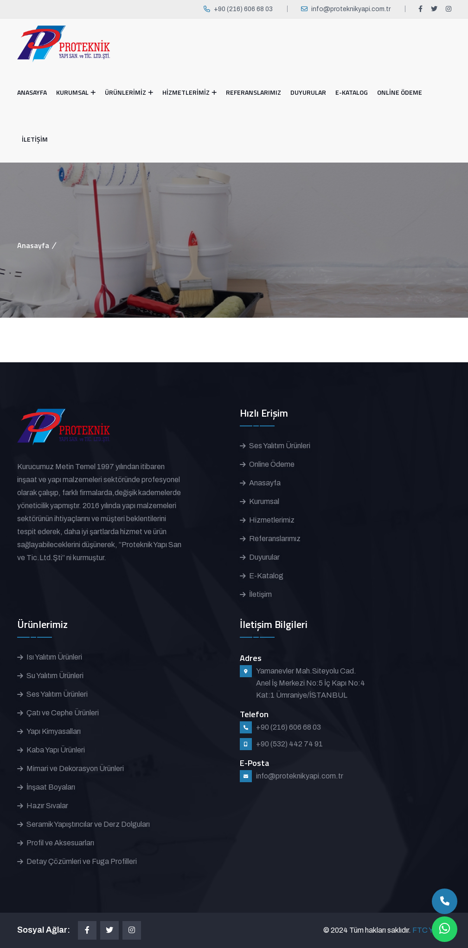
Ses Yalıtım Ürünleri (279, 446)
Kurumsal (264, 501)
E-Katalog (266, 576)
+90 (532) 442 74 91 (289, 744)
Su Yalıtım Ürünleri (54, 676)
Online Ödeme (272, 464)
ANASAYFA (32, 92)
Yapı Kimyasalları (53, 731)
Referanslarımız (275, 539)
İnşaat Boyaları (50, 787)
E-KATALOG (351, 92)
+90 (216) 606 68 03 (243, 9)
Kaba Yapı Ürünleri (55, 750)
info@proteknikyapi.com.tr (351, 9)
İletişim (260, 594)
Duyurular (264, 557)
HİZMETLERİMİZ (186, 92)
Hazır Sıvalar (47, 806)
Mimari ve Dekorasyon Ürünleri (75, 768)
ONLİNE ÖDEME (399, 92)
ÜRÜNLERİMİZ (125, 92)
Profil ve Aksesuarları (60, 843)
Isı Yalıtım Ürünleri (54, 657)
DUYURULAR (308, 92)
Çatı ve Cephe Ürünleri (62, 713)
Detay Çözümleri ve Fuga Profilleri (81, 861)
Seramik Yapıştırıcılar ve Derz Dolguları (88, 824)
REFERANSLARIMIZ (253, 92)
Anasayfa (33, 245)
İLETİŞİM (35, 139)
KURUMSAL (72, 92)
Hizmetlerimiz (272, 520)
